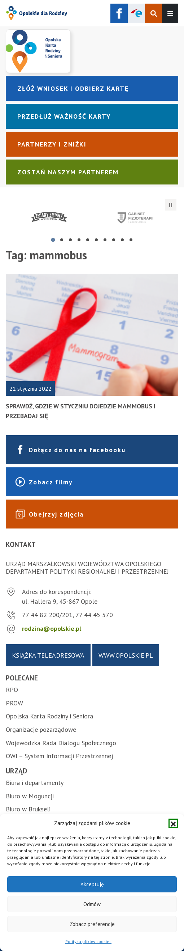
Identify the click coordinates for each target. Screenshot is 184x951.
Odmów (92, 904)
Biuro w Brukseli (28, 809)
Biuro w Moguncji (30, 796)
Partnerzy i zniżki (52, 144)
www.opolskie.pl (125, 655)
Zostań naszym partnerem (68, 172)
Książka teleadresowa (48, 655)
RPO (12, 689)
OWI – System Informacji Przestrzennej (59, 756)
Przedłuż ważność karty (64, 116)
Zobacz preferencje (92, 924)
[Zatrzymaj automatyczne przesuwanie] (170, 205)
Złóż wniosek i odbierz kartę (73, 88)
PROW (14, 703)
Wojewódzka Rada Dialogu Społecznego (61, 743)
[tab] (53, 240)
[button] (173, 823)
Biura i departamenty (34, 782)
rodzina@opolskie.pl (51, 628)
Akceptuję (92, 884)
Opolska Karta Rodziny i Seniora (49, 716)
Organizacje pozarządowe (41, 729)
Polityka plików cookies (88, 941)
